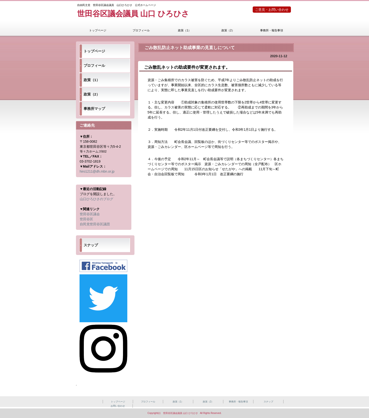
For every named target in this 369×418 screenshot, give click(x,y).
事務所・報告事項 (271, 30)
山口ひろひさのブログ (96, 199)
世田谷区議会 (90, 214)
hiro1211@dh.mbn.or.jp (97, 171)
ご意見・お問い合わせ (272, 9)
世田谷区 (86, 219)
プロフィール (141, 30)
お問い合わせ (118, 406)
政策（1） (184, 30)
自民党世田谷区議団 (95, 224)
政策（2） (228, 30)
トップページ (97, 30)
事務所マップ (94, 109)
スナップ (91, 245)
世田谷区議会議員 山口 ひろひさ (133, 13)
